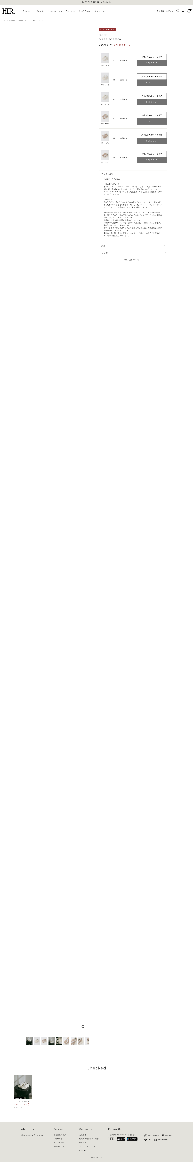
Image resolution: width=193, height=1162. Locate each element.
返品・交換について (131, 260)
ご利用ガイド (59, 1139)
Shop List (100, 11)
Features (70, 11)
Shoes (20, 21)
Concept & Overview (32, 1135)
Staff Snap (85, 11)
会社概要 (82, 1135)
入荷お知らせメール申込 (151, 57)
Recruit (82, 1150)
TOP (4, 21)
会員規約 (82, 1142)
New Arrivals (55, 11)
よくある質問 (59, 1142)
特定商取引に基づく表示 (89, 1139)
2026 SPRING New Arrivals (96, 2)
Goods (12, 21)
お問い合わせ (59, 1146)
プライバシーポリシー (88, 1146)
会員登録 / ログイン (165, 11)
